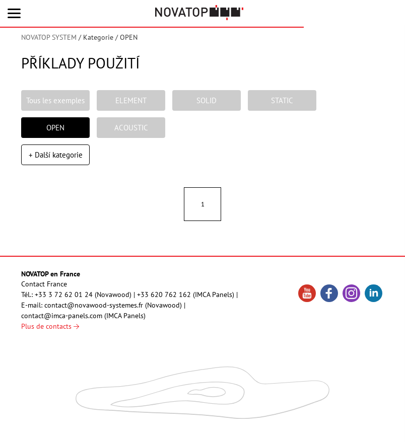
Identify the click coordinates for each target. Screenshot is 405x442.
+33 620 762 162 (164, 300)
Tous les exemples (55, 101)
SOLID (207, 101)
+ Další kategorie (55, 159)
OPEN (55, 130)
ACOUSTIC (131, 130)
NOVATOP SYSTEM (49, 37)
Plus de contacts (50, 331)
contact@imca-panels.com (61, 321)
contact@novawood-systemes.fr (93, 310)
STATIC (282, 101)
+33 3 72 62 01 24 (64, 300)
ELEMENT (131, 101)
